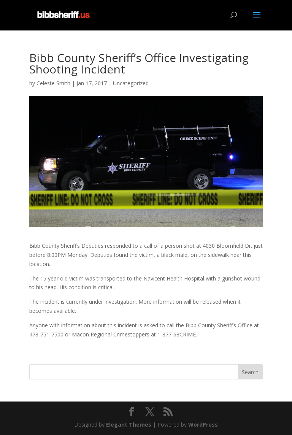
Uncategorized (131, 83)
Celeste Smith (53, 83)
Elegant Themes (128, 424)
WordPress (203, 424)
